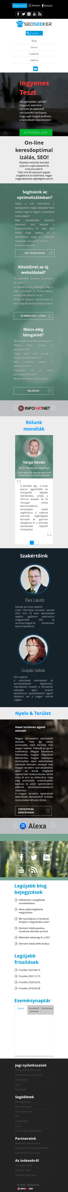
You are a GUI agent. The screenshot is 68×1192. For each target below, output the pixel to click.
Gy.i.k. (18, 1126)
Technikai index (23, 1165)
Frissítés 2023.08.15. (30, 970)
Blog (34, 40)
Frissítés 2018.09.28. (30, 988)
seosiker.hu (34, 23)
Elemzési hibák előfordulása (34, 943)
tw (23, 14)
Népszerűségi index (26, 1175)
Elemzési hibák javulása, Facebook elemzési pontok (33, 930)
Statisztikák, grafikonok (26, 811)
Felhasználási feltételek (27, 1070)
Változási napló (23, 1106)
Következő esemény (34, 1010)
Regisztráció (19, 5)
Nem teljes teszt (24, 1111)
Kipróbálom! (36, 132)
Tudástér (34, 53)
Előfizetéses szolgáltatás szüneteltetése (32, 901)
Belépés (48, 5)
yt (34, 14)
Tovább (52, 407)
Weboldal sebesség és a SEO (34, 937)
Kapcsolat (20, 1089)
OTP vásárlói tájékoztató (28, 1130)
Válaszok (33, 390)
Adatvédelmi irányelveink (29, 1075)
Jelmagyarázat (22, 1101)
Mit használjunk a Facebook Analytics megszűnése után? (34, 920)
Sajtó (18, 1084)
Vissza (15, 407)
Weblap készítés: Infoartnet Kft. (25, 1188)
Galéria (34, 60)
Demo (34, 47)
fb (18, 14)
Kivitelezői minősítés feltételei (31, 1148)
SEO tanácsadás (35, 253)
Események (47, 1008)
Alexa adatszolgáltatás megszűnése (31, 911)
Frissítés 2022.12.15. (30, 976)
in (29, 14)
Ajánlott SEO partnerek (27, 1153)
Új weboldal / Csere (33, 315)
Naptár (20, 1008)
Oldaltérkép (21, 1121)
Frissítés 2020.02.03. (30, 982)
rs (39, 14)
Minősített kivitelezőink (27, 1143)
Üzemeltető (21, 1079)
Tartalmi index (23, 1170)
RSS (17, 1116)
